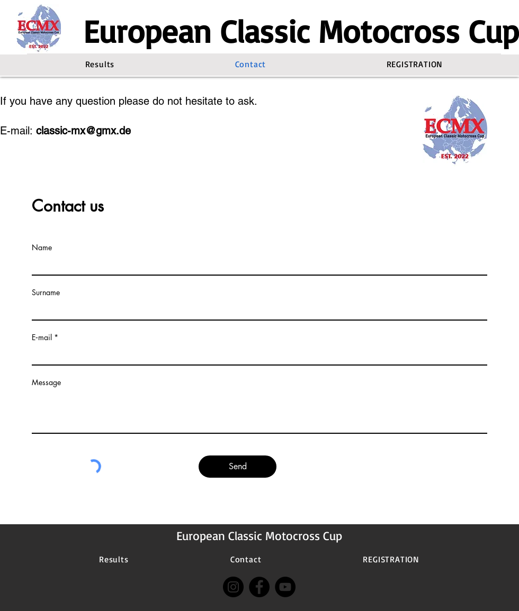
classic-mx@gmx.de (83, 130)
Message (46, 382)
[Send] (237, 466)
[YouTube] (285, 587)
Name (42, 247)
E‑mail (42, 337)
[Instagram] (233, 587)
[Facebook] (259, 587)
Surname (46, 292)
